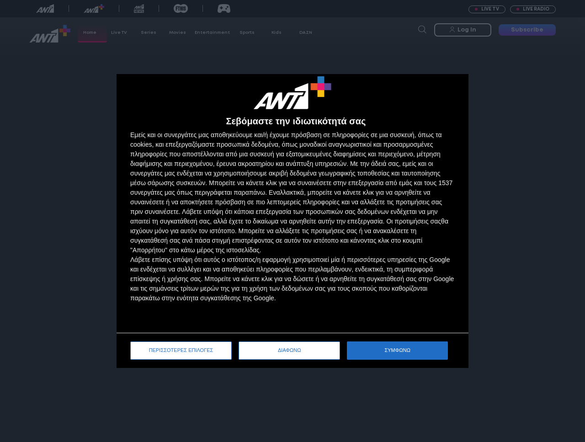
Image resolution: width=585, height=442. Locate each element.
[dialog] (292, 221)
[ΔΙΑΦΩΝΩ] (452, 90)
